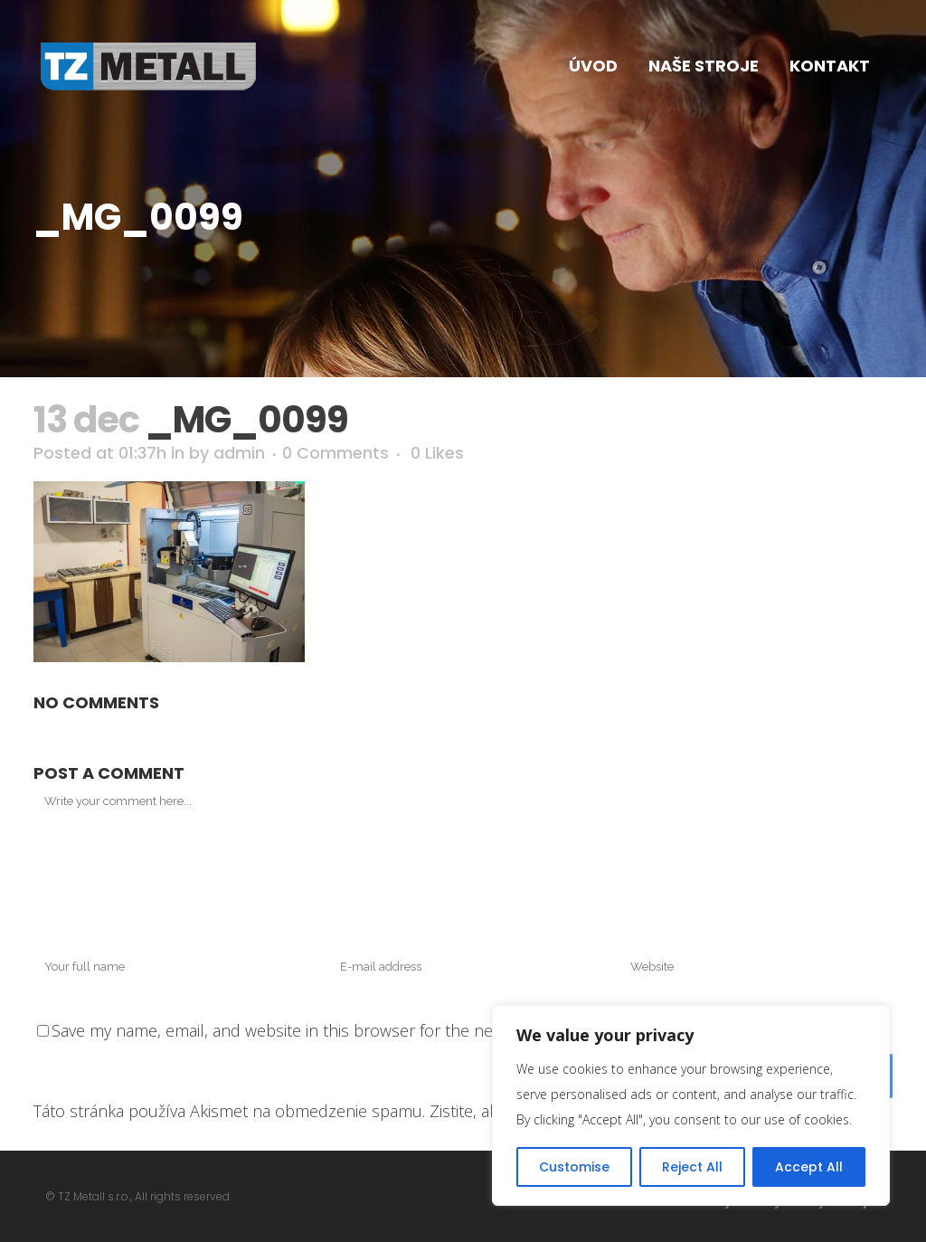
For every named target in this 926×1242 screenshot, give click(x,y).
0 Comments (335, 452)
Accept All (809, 1167)
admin (239, 452)
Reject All (692, 1167)
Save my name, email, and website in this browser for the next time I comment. (341, 1030)
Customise (574, 1167)
